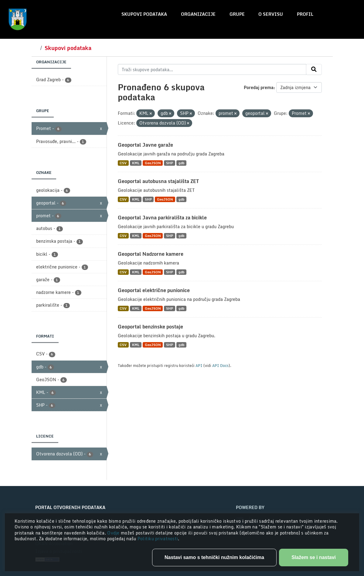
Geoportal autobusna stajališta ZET (158, 181)
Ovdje (114, 532)
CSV (123, 162)
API (199, 365)
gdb (181, 162)
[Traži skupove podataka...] (212, 69)
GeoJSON (153, 162)
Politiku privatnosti (158, 538)
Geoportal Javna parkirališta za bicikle (162, 217)
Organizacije (198, 14)
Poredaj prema (259, 87)
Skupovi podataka (144, 14)
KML (135, 162)
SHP (169, 162)
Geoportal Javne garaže (145, 145)
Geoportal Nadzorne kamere (150, 254)
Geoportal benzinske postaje (150, 327)
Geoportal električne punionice (154, 290)
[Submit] (314, 69)
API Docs (220, 365)
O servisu (270, 14)
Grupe (237, 14)
